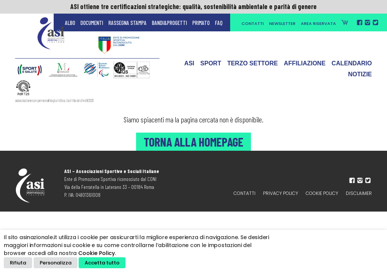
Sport (210, 65)
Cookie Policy (322, 193)
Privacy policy (280, 193)
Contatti (252, 23)
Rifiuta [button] (18, 262)
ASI (189, 65)
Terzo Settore (252, 65)
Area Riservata (318, 23)
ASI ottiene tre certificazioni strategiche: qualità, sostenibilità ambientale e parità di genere (193, 6)
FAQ (219, 22)
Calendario (351, 65)
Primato (201, 22)
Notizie (360, 76)
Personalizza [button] (55, 262)
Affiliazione (304, 65)
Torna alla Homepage (193, 141)
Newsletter (282, 23)
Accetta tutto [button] (102, 262)
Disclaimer (359, 193)
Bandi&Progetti (169, 22)
